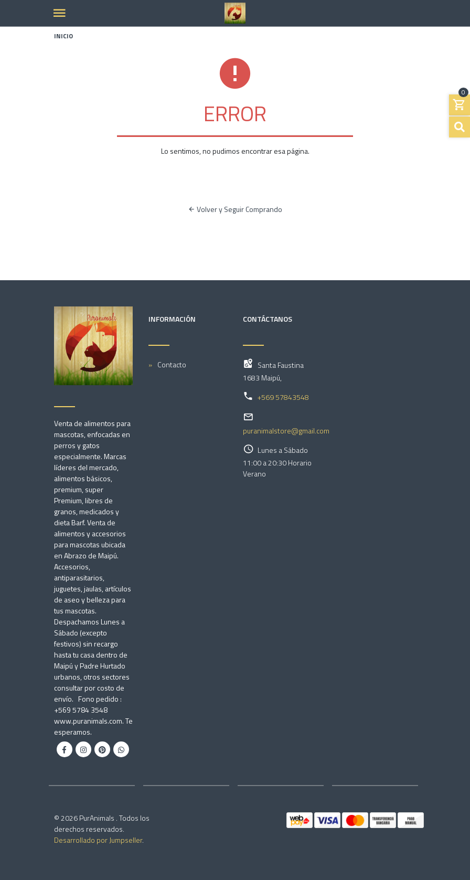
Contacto (171, 364)
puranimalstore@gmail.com (286, 430)
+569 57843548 (283, 396)
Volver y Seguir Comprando (235, 209)
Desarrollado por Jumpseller (98, 839)
